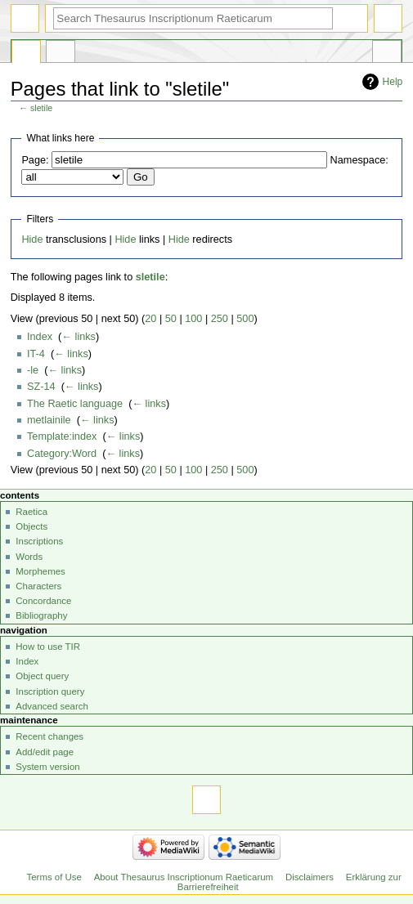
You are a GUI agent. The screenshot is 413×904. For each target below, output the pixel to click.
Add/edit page (45, 752)
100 (193, 318)
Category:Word (62, 453)
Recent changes (49, 736)
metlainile (49, 420)
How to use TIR (48, 646)
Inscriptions (39, 541)
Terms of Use (54, 877)
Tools (387, 54)
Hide (32, 239)
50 (171, 318)
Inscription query (50, 691)
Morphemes (40, 571)
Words (29, 557)
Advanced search (52, 706)
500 (245, 318)
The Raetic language (75, 403)
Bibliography (41, 615)
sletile (41, 108)
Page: (34, 160)
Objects (31, 526)
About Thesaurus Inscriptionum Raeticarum (183, 877)
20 (150, 318)
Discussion (60, 54)
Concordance (43, 601)
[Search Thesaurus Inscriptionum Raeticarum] (193, 18)
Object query (42, 676)
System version (47, 767)
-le (32, 370)
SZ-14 (41, 386)
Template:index (62, 436)
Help (393, 81)
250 (219, 318)
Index (39, 336)
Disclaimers (309, 877)
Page (26, 54)
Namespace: (359, 160)
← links (78, 336)
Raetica (31, 512)
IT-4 (36, 354)
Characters (38, 586)
